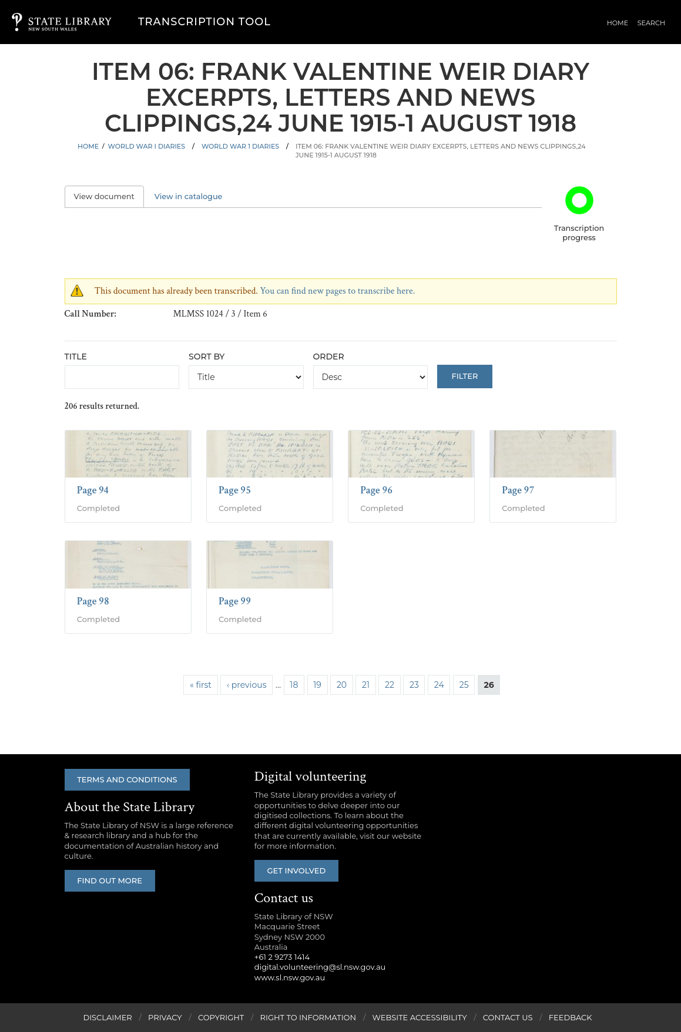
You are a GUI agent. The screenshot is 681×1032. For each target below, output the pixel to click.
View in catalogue (189, 196)
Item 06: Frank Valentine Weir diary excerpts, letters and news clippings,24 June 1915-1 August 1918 (441, 150)
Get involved (296, 870)
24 (439, 685)
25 (464, 685)
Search (652, 23)
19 (317, 685)
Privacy (165, 1017)
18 (294, 685)
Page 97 (518, 490)
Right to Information (308, 1017)
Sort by (206, 356)
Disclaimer (107, 1017)
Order (328, 356)
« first (201, 685)
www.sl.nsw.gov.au (289, 977)
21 (366, 685)
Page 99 (235, 601)
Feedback (570, 1017)
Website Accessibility (419, 1017)
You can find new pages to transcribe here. (337, 291)
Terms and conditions (127, 779)
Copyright (221, 1017)
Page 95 (235, 490)
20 (342, 685)
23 (414, 685)
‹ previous (246, 685)
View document (109, 196)
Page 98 (93, 601)
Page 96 (376, 490)
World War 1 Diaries (240, 146)
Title (76, 356)
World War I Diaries (146, 146)
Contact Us (508, 1017)
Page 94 (93, 490)
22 (389, 685)
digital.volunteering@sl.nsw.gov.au (320, 967)
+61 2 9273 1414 (282, 957)
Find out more (110, 880)
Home (619, 23)
